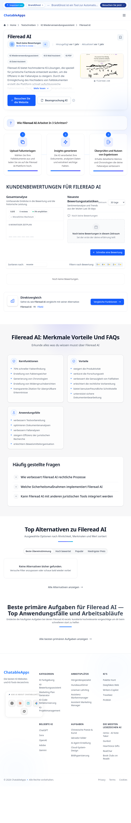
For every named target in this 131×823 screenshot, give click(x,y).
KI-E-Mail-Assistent (52, 55)
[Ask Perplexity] (28, 703)
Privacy (102, 779)
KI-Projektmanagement (49, 709)
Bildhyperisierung (80, 755)
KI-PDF (69, 55)
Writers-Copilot (110, 689)
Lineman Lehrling (80, 689)
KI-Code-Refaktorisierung (47, 701)
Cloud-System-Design (78, 749)
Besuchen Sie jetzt (113, 5)
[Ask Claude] (20, 703)
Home (11, 25)
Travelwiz (107, 694)
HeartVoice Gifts (111, 745)
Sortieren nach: (16, 264)
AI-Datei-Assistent (17, 61)
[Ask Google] (36, 703)
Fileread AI (84, 25)
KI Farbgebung (46, 679)
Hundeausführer (79, 684)
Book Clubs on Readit (110, 757)
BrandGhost (36, 5)
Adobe (42, 745)
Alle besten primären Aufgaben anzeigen (65, 639)
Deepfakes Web (111, 684)
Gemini (42, 750)
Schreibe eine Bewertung (107, 252)
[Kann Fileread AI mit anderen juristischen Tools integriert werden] (65, 496)
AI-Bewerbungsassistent (50, 686)
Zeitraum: (102, 202)
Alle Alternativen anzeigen (65, 587)
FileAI (40, 306)
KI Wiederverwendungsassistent (59, 25)
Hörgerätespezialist (81, 679)
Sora (41, 735)
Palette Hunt (109, 679)
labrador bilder (78, 737)
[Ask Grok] (24, 711)
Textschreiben (30, 25)
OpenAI (43, 740)
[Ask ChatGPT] (12, 703)
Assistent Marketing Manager (81, 704)
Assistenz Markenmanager (79, 696)
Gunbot (107, 740)
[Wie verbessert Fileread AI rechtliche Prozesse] (65, 477)
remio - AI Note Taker (111, 734)
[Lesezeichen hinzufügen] (120, 37)
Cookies (123, 779)
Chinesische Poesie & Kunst (82, 731)
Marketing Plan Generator (47, 694)
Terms (112, 779)
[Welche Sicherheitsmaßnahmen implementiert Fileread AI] (65, 487)
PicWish (107, 699)
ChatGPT (43, 730)
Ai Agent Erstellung (81, 742)
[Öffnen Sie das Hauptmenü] (124, 15)
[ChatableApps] (14, 15)
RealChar (107, 750)
